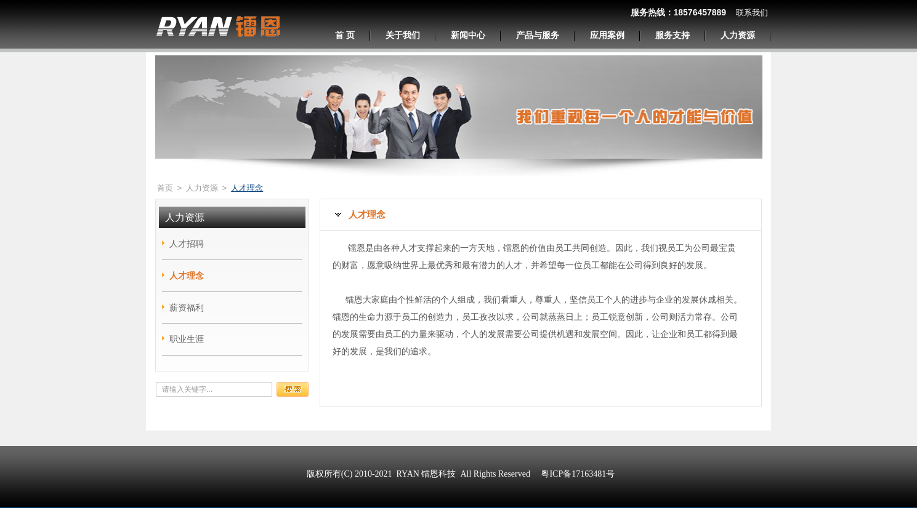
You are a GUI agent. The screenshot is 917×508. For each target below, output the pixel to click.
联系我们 (752, 12)
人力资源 (202, 187)
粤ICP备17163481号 (578, 473)
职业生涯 (186, 339)
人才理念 (186, 275)
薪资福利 (186, 307)
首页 (165, 187)
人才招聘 (186, 243)
